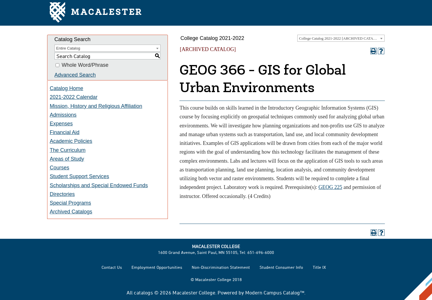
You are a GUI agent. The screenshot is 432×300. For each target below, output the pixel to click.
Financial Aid (64, 132)
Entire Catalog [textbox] (68, 48)
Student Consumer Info (281, 267)
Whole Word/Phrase (85, 65)
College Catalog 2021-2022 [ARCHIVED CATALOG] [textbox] (340, 38)
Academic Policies (71, 141)
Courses (59, 168)
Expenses (61, 124)
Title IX (319, 267)
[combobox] (341, 38)
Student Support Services (79, 176)
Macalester (96, 13)
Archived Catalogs (71, 212)
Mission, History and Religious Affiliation (96, 106)
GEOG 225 (330, 187)
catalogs (143, 292)
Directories (62, 194)
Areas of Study (67, 159)
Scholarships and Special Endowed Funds (99, 185)
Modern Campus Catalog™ (274, 292)
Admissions (63, 115)
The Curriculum (68, 150)
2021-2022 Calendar (73, 97)
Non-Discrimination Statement (221, 267)
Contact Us (112, 267)
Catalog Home (66, 88)
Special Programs (70, 203)
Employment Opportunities (156, 267)
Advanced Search (75, 75)
